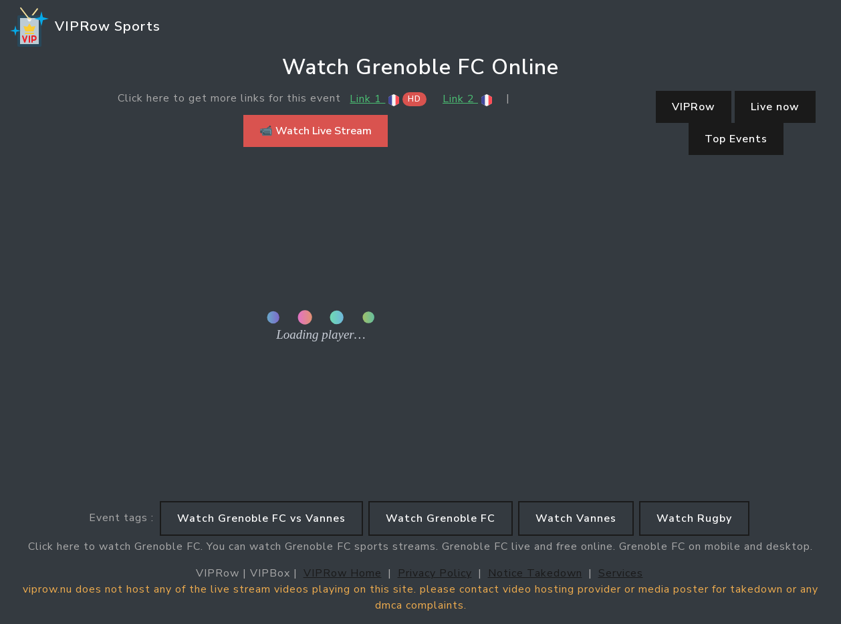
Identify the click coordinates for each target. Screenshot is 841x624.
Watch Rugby (694, 518)
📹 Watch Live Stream (315, 131)
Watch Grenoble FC (440, 518)
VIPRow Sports (84, 27)
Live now (775, 107)
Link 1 (388, 99)
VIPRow (693, 107)
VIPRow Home (343, 573)
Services (620, 573)
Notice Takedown (535, 573)
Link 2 (468, 99)
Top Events (736, 139)
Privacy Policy (435, 573)
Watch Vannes (575, 518)
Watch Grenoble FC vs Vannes (261, 518)
